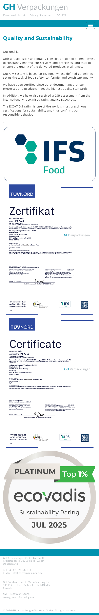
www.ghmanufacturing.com (19, 597)
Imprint (22, 15)
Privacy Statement (41, 15)
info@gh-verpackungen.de (27, 573)
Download (9, 15)
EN (64, 15)
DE (58, 15)
